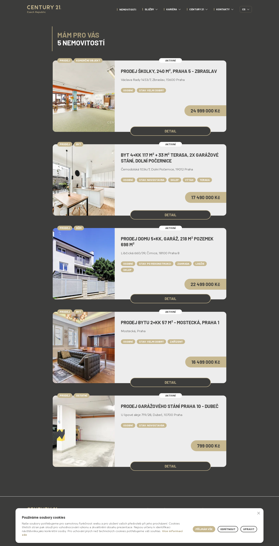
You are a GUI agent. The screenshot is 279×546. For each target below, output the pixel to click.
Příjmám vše (204, 529)
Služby (151, 9)
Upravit (248, 529)
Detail (170, 131)
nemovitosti (127, 9)
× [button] (258, 513)
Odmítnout (227, 529)
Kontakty (224, 9)
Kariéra (173, 9)
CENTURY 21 (198, 9)
